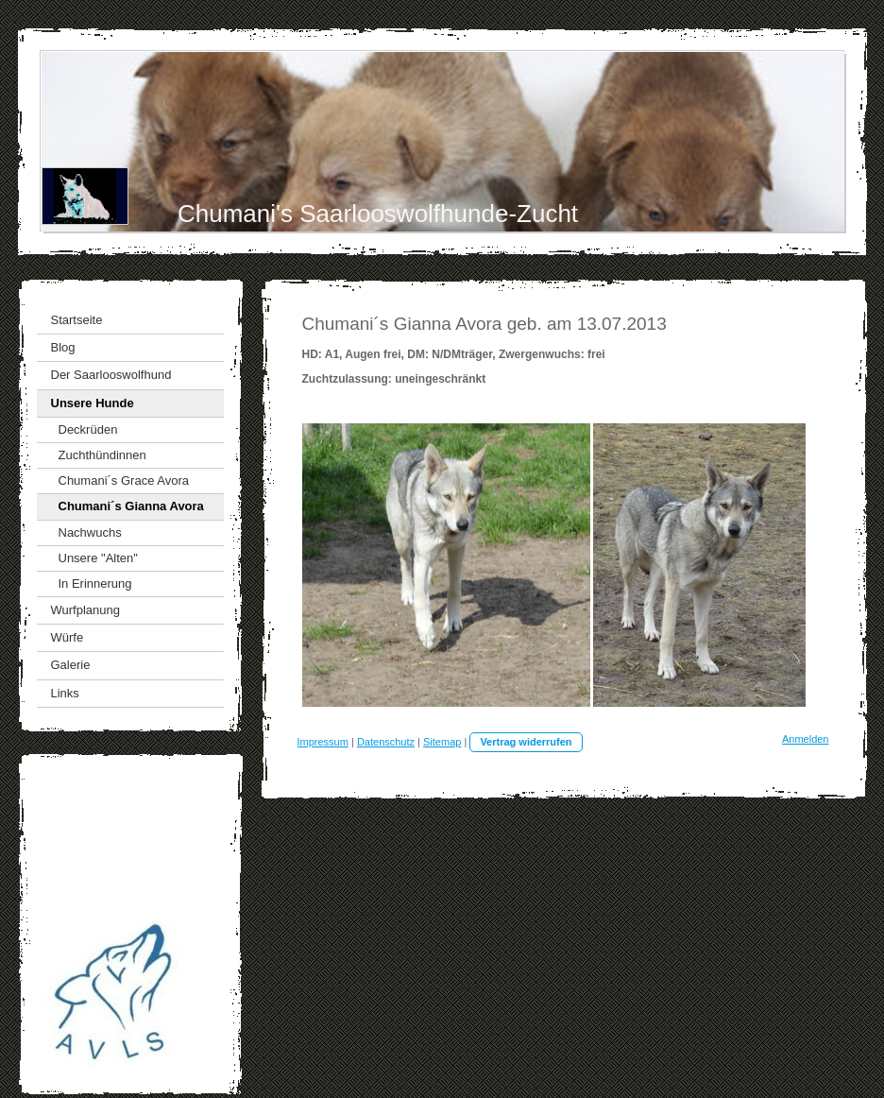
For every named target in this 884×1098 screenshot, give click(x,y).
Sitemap (442, 741)
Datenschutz (386, 741)
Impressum (323, 741)
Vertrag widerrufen (525, 741)
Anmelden (805, 739)
